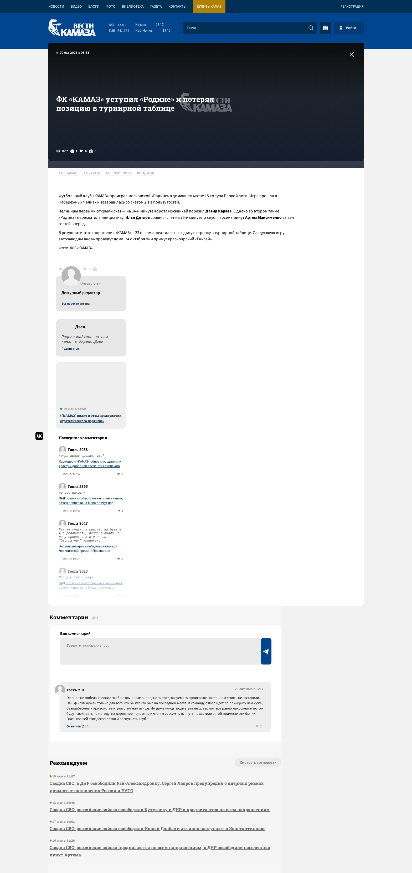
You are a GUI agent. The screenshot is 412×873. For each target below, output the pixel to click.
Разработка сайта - (343, 858)
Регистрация (352, 6)
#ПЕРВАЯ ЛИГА (122, 173)
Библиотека (133, 6)
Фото (110, 6)
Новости (56, 6)
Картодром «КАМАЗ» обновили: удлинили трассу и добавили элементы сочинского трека (320, 339)
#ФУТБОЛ (94, 173)
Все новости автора (305, 179)
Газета (156, 6)
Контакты (177, 6)
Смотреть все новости (222, 648)
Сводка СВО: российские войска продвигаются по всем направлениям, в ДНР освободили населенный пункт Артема (144, 751)
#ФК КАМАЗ (71, 173)
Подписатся (300, 224)
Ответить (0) (77, 612)
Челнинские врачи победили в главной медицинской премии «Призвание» (318, 424)
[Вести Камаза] (72, 27)
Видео (76, 6)
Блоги (93, 6)
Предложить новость (311, 593)
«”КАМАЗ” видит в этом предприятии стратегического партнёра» (320, 293)
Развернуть (206, 838)
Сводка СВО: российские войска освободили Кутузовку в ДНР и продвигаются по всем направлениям (141, 699)
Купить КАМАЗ (209, 6)
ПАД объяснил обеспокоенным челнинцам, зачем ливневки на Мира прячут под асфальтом (321, 376)
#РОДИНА (148, 173)
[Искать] (311, 28)
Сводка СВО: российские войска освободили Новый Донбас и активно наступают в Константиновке (137, 725)
